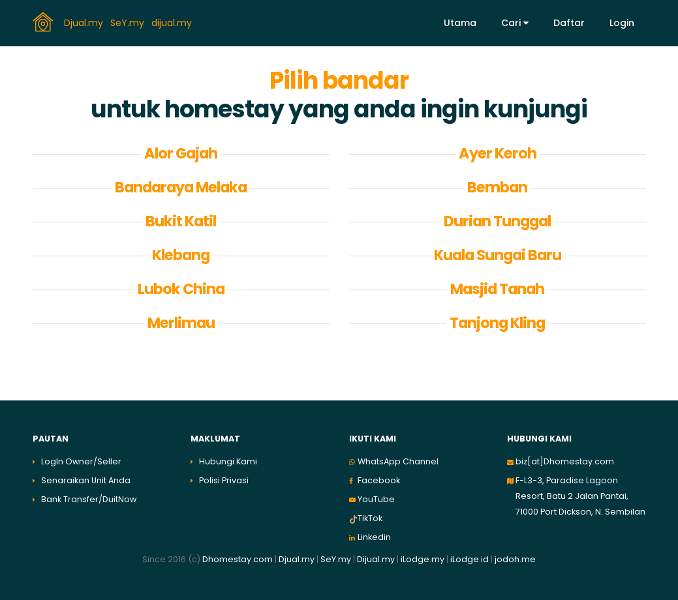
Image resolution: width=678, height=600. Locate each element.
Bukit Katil (181, 221)
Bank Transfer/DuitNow (88, 499)
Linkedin (374, 537)
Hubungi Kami (228, 461)
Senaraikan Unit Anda (86, 480)
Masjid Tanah (497, 288)
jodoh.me (515, 559)
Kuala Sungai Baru (497, 255)
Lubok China (181, 288)
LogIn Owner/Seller (81, 461)
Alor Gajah (180, 153)
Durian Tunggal (497, 221)
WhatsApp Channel (398, 461)
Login (621, 22)
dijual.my (172, 22)
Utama (460, 22)
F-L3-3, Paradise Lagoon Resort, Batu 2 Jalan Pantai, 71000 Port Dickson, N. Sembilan (580, 496)
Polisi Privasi (224, 480)
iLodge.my (422, 559)
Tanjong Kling (497, 322)
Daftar (569, 22)
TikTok (370, 518)
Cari (515, 22)
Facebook (379, 480)
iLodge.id (470, 559)
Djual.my (85, 22)
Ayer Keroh (497, 153)
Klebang (180, 255)
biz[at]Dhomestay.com (565, 461)
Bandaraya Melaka (181, 187)
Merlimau (181, 322)
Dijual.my (376, 559)
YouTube (376, 499)
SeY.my (128, 22)
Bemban (497, 187)
